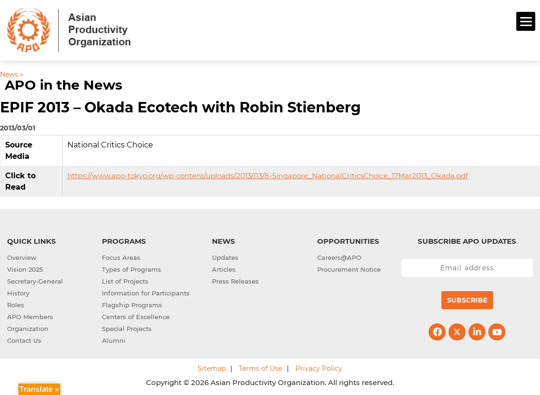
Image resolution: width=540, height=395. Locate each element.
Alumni (114, 339)
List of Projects (125, 280)
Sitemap (212, 367)
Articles (224, 268)
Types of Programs (131, 268)
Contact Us (24, 339)
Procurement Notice (349, 268)
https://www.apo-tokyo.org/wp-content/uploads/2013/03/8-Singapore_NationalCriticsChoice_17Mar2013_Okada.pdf (267, 174)
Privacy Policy (318, 367)
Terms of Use (260, 367)
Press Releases (235, 280)
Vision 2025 (25, 268)
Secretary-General (35, 280)
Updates (225, 256)
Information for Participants (146, 291)
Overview (22, 256)
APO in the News (63, 84)
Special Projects (127, 327)
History (18, 291)
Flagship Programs (132, 303)
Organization (27, 327)
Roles (15, 303)
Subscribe (467, 298)
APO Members (30, 315)
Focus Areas (121, 256)
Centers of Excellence (136, 315)
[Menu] (525, 21)
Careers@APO (339, 256)
